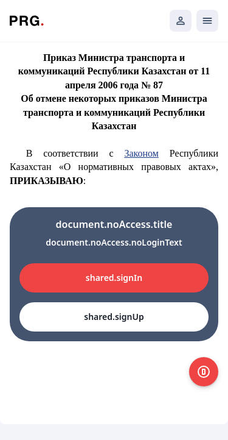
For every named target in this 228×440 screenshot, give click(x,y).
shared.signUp (113, 316)
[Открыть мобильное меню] (207, 21)
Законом (141, 153)
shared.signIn (114, 277)
